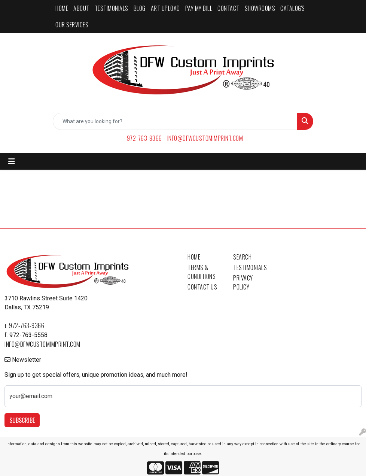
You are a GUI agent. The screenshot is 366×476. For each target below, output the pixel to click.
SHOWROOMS (260, 8)
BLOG (140, 8)
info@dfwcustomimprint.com (205, 138)
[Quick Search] (175, 121)
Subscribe (22, 420)
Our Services (71, 24)
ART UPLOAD (165, 8)
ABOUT (81, 8)
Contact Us (202, 286)
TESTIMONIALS (111, 8)
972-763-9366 (144, 138)
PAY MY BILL (199, 8)
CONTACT (228, 8)
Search (242, 256)
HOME (61, 8)
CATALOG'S (292, 8)
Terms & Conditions (201, 272)
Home (193, 256)
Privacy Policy (243, 282)
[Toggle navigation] (11, 161)
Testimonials (250, 267)
